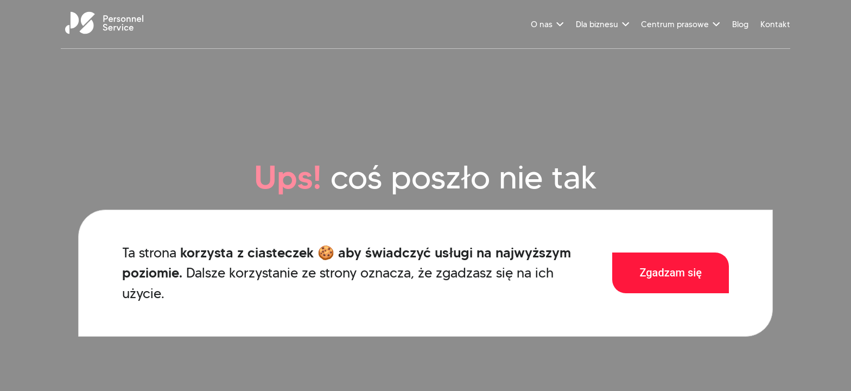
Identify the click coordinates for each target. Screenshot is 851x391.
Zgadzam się (670, 272)
